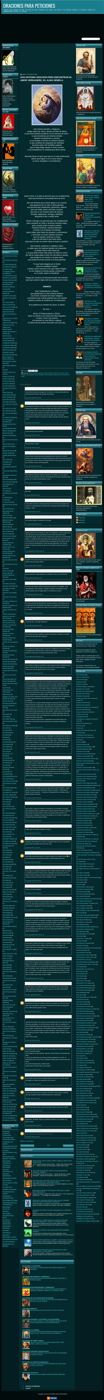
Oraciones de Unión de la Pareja (85, 841)
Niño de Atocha (7, 531)
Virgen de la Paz (7, 1093)
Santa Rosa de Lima (8, 989)
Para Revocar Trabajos (83, 1053)
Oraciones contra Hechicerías (84, 774)
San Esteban (6, 771)
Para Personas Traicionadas (84, 1013)
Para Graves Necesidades (83, 990)
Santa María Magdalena (10, 971)
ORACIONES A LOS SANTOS (31, 1266)
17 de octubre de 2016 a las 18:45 (33, 594)
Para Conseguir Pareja (82, 905)
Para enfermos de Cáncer (83, 1119)
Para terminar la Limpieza (83, 1211)
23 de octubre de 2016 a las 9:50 (33, 625)
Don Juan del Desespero (10, 413)
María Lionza (6, 515)
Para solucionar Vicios (82, 1204)
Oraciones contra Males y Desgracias (87, 790)
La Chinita (6, 491)
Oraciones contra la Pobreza (84, 809)
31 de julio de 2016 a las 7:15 (32, 495)
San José (5, 804)
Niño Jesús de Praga (9, 529)
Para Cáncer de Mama (82, 919)
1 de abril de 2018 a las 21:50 (32, 1040)
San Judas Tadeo (8, 829)
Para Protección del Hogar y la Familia (87, 1037)
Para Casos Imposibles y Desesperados (87, 898)
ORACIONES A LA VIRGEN (30, 1330)
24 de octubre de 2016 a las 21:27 (33, 640)
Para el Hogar (80, 1105)
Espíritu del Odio (7, 453)
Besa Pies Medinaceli (82, 709)
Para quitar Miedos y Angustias (85, 1197)
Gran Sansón (6, 459)
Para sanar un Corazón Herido (85, 1202)
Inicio (48, 1145)
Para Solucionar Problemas (84, 1070)
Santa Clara (6, 930)
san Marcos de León (8, 1120)
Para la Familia (80, 1133)
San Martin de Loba (8, 841)
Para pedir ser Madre (82, 1170)
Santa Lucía (6, 958)
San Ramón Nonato (8, 878)
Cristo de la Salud (8, 383)
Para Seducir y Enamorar (83, 1060)
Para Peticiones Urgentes (83, 1018)
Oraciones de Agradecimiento (84, 818)
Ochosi (5, 568)
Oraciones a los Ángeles (10, 592)
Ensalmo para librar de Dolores (85, 730)
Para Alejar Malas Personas (84, 864)
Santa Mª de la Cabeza (9, 980)
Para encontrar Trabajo (83, 1112)
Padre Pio (5, 688)
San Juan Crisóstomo (9, 818)
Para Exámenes (81, 973)
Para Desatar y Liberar (82, 922)
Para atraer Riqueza (82, 1079)
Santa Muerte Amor (8, 978)
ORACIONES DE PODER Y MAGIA (33, 1340)
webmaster (81, 522)
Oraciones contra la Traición (84, 811)
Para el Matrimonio (81, 1109)
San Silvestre (6, 885)
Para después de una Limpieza (85, 1100)
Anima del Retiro (7, 338)
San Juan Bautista (8, 813)
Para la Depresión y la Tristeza (85, 1131)
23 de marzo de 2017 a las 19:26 (33, 820)
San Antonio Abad (8, 719)
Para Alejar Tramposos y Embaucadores (88, 868)
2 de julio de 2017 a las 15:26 (32, 847)
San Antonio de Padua (9, 725)
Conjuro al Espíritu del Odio (84, 712)
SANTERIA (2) (7, 1233)
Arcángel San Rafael (9, 347)
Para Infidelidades (81, 992)
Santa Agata (6, 894)
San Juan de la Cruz (8, 827)
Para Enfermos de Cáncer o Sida (85, 964)
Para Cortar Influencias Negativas (86, 915)
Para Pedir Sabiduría (82, 1004)
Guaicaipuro (6, 462)
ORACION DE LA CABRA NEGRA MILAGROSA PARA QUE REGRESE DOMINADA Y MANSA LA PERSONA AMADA (50, 1220)
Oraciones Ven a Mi (82, 751)
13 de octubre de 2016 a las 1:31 (33, 578)
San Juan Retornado (9, 822)
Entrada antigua (68, 1146)
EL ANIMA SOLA (7, 1187)
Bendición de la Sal (81, 689)
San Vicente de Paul (8, 889)
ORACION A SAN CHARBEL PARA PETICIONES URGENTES (47, 1374)
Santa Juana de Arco (9, 953)
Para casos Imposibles (82, 1088)
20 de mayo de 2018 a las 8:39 (33, 1069)
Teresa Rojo (81, 517)
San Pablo (6, 857)
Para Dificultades (81, 931)
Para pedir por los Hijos (83, 1168)
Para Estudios (80, 966)
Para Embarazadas (81, 950)
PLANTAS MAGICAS (9, 1242)
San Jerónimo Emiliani (9, 797)
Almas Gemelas (80, 679)
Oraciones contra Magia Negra (85, 783)
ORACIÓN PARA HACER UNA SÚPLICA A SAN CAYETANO (47, 1310)
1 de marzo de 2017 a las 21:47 (33, 779)
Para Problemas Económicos (84, 1023)
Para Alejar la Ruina (82, 875)
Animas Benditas (7, 340)
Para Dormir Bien (81, 945)
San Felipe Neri (7, 778)
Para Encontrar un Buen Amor (85, 957)
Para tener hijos (80, 1207)
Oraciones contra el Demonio (84, 799)
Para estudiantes (81, 1123)
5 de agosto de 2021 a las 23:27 (33, 1125)
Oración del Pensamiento (10, 670)
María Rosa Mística (8, 517)
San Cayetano (7, 744)
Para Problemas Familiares (84, 1025)
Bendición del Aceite (82, 693)
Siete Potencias (7, 1035)
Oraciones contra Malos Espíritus (85, 792)
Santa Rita (6, 987)
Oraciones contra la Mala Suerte (85, 806)
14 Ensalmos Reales (9, 267)
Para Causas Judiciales (83, 901)
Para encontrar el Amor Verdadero (86, 1116)
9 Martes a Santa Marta (9, 298)
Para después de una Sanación (85, 1102)
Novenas (78, 739)
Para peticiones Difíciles (83, 1179)
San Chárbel (6, 746)
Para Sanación (80, 1058)
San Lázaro (6, 836)
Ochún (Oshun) (7, 571)
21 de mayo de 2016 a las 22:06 (33, 466)
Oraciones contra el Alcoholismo (85, 797)
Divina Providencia (8, 397)
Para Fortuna (80, 978)
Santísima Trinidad (8, 1029)
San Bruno (6, 739)
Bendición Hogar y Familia (83, 686)
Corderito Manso (7, 379)
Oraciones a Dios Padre (10, 579)
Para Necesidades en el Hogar (85, 997)
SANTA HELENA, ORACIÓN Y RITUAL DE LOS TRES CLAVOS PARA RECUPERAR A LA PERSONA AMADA (51, 1181)
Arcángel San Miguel (9, 345)
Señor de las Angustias (9, 1031)
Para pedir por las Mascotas (84, 1165)
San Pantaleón (7, 862)
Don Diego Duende (8, 402)
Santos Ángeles (7, 1026)
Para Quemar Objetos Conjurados (86, 1044)
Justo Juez (6, 488)
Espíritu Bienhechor (8, 428)
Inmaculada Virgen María (10, 471)
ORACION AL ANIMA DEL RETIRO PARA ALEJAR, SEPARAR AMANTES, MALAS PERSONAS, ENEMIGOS (91, 234)
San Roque (6, 880)
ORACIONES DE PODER (10, 1200)
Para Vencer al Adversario (83, 1077)
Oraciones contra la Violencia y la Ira (86, 813)
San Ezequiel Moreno (9, 776)
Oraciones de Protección (83, 832)
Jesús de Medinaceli (8, 479)
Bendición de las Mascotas (84, 691)
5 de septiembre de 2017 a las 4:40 (34, 909)
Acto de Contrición (81, 677)
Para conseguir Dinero (82, 1095)
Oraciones (79, 742)
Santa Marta (6, 965)
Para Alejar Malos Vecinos (83, 866)
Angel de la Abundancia (9, 314)
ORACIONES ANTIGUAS (10, 1239)
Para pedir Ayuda (81, 1147)
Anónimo (28, 403)
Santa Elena (6, 937)
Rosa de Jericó (7, 701)
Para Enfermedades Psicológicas (85, 962)
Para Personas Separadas (84, 1011)
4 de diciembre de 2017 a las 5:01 (33, 953)
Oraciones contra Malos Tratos (85, 795)
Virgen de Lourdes (8, 1056)
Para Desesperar (81, 924)
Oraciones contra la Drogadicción (85, 804)
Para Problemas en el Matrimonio (86, 1027)
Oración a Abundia (8, 614)
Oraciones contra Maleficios (84, 787)
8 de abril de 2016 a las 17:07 (32, 435)
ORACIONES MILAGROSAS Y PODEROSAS (36, 1276)
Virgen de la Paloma (8, 1091)
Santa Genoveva (7, 944)
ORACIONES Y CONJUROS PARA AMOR (8, 1215)
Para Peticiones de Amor (83, 1020)
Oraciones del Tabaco (82, 843)
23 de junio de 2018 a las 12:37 (33, 1084)
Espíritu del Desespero (9, 446)
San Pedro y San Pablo (9, 871)
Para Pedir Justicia (81, 1002)
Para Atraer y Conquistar (83, 889)
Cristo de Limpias (8, 381)
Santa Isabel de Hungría (10, 949)
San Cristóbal (6, 758)
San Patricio (6, 866)
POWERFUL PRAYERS (9, 1189)
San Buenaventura (8, 742)
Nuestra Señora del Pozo (10, 560)
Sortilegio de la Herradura (83, 1216)
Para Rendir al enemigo (83, 1051)
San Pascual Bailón (8, 864)
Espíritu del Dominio (8, 450)
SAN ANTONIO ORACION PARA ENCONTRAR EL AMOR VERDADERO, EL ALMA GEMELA (50, 1250)
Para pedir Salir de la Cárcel (84, 1154)
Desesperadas (30, 1000)
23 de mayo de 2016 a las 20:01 (33, 482)
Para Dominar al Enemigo (83, 943)
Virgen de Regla (7, 1060)
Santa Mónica (7, 985)
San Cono (5, 751)
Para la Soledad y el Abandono (85, 1140)
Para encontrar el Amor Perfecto (85, 1114)
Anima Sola (6, 336)
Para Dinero (79, 936)
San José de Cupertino (9, 808)
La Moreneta (6, 497)
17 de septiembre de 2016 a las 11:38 (34, 551)
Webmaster (81, 520)
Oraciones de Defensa (82, 823)
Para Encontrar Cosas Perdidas (85, 955)
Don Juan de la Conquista (10, 404)
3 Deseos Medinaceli (9, 280)
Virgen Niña (6, 1049)
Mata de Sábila (7, 524)
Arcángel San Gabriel (9, 343)
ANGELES (6, 1211)
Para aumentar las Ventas (83, 1081)
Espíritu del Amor (8, 444)
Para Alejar (79, 861)
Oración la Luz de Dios (9, 675)
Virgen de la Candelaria (9, 1071)
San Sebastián (7, 882)
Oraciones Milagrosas (82, 749)
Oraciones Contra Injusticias (84, 746)
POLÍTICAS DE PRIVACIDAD (33, 1386)
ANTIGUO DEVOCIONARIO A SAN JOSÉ (10, 1152)
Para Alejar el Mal (81, 873)
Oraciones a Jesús (8, 583)
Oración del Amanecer (9, 659)
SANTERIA (6, 1230)
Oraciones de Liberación (83, 825)
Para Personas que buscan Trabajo (86, 1016)
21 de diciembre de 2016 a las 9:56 (34, 673)
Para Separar (80, 1065)
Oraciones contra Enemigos (84, 767)
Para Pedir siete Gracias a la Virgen (86, 1009)
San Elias (5, 765)
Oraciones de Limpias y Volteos (85, 827)
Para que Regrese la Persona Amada (87, 1186)
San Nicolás (6, 850)
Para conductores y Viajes (83, 1093)
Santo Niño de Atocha (9, 1011)
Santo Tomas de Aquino (9, 1022)
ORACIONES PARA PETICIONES (29, 5)
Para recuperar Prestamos (84, 1200)
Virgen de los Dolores (9, 1104)
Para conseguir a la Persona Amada (86, 1098)
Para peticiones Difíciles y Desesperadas (88, 1182)
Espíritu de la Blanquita (9, 435)
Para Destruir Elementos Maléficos (86, 927)
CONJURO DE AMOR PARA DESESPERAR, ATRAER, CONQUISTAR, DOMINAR (92, 338)
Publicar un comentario (27, 1141)
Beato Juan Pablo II (8, 350)
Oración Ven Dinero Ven (83, 850)
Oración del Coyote (8, 661)
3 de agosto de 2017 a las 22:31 (33, 880)
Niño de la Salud (7, 534)
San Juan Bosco (7, 815)
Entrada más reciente (27, 1146)
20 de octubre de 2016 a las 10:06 (33, 613)
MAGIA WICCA (7, 1180)
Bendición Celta (80, 684)
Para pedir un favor (81, 1175)
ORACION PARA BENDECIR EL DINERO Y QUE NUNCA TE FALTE (53, 1240)
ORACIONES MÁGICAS (29, 1308)
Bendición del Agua (81, 696)
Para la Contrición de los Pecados (86, 1128)
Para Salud (79, 1056)
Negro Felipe (6, 527)
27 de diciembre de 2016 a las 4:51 (34, 727)
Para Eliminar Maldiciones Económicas (87, 948)
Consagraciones (81, 716)
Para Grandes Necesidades (84, 985)
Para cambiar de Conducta (84, 1084)
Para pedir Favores (81, 1149)
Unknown (28, 618)
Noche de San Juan (8, 536)
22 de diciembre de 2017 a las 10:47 (34, 978)
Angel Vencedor (7, 311)
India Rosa (6, 464)
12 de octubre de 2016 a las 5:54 (33, 565)
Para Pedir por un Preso (83, 1006)
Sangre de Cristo (7, 892)
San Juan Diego (7, 820)
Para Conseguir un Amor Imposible (86, 910)
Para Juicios (79, 995)
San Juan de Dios (8, 824)
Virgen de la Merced (8, 1088)
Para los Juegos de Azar (83, 1142)
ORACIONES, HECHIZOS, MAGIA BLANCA (35, 1351)
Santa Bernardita (7, 908)
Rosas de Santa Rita (9, 703)
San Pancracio (7, 859)
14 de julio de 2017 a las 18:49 (33, 862)
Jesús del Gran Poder (9, 482)
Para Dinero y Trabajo (82, 938)
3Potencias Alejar (8, 287)
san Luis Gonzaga (8, 1118)
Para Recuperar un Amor (83, 1048)
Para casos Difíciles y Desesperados (86, 1086)
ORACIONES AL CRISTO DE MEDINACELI (35, 1362)
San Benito (6, 735)
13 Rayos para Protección (10, 260)
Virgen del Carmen (8, 1109)
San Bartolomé (7, 732)
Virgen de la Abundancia (10, 1067)
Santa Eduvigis (7, 935)
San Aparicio (6, 730)
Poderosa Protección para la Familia (86, 1214)
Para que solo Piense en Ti (84, 1195)
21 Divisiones (6, 269)
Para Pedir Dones (81, 999)
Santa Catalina (7, 919)
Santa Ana (6, 899)
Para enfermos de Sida (83, 1121)
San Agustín (6, 714)
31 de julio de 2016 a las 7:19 (32, 511)
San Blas (5, 737)
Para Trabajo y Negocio (83, 1074)
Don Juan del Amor (8, 411)
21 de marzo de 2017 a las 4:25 (33, 798)
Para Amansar (80, 880)
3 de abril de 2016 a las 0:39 (32, 422)
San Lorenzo (6, 832)
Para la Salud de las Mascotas (85, 1138)
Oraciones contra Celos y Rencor (85, 758)
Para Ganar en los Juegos (83, 983)
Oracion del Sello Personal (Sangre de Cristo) (9, 575)
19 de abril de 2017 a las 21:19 (33, 833)
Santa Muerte (6, 976)
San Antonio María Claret (10, 721)
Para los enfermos (81, 1145)
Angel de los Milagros (9, 322)
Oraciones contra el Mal (83, 802)
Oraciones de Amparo (82, 820)
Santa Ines (6, 947)
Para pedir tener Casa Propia (84, 1172)
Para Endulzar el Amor (82, 959)
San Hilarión (6, 790)
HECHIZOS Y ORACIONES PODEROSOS (7, 1222)
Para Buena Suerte (81, 891)
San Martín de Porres (9, 843)
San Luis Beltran (7, 834)
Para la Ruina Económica (83, 1135)
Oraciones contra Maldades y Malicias (87, 785)
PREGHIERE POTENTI (9, 1178)
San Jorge (6, 801)
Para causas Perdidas (82, 1091)
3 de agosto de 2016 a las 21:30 (33, 524)
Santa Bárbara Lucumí (9, 917)
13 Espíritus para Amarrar (10, 256)
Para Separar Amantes (82, 1067)
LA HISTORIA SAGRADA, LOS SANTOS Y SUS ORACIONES (41, 1319)
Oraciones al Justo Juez (10, 597)
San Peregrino (7, 875)
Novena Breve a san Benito (84, 737)
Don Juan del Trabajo (9, 417)
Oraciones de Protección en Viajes (86, 839)
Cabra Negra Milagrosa (9, 365)
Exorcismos (79, 732)
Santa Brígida (7, 912)
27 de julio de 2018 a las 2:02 (32, 1098)
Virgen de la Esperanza (9, 1080)
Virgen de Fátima (8, 1051)
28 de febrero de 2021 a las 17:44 (33, 1110)
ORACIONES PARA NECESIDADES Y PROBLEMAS (38, 1287)
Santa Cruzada (7, 933)
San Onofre (6, 855)
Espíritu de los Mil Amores (10, 439)
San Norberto (6, 852)
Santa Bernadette (8, 905)
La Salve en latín (7, 502)
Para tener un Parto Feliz (83, 1209)
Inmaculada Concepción (10, 466)
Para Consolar (80, 912)
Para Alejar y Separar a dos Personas (87, 877)
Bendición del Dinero (82, 702)
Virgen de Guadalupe (9, 1053)
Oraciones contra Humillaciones (85, 776)
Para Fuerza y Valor (82, 980)
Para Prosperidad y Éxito (83, 1030)
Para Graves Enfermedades (84, 988)
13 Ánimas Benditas (8, 264)
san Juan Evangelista (9, 1115)
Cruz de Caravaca (8, 386)
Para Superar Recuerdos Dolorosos (86, 1072)
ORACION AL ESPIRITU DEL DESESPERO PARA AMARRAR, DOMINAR (92, 270)
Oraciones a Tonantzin (9, 586)
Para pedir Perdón (81, 1152)
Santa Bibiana (7, 910)
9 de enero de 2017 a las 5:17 (32, 752)
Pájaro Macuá (7, 694)
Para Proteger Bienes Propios (84, 1039)
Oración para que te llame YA (84, 859)
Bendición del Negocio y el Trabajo (86, 707)
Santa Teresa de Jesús (9, 992)
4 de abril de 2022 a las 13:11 (32, 1136)
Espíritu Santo (7, 433)
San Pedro (6, 869)
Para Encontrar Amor (82, 952)
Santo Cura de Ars (8, 1005)
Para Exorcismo (80, 971)
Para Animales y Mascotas (84, 887)
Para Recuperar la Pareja (83, 1046)
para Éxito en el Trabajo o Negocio (86, 1221)
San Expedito (6, 774)
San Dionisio (6, 762)
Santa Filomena (7, 940)
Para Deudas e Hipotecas (83, 929)
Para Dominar (80, 941)
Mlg (26, 556)
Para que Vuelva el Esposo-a (84, 1193)
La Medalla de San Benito (83, 735)
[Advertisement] (52, 27)
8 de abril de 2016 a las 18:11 (32, 447)
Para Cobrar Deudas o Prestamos (86, 903)
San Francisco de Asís (9, 781)
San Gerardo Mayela (9, 787)
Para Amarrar (80, 882)
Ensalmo (78, 728)
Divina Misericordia (8, 395)
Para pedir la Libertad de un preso (86, 1156)
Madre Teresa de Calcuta (10, 504)
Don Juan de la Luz (8, 408)
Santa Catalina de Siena (10, 926)
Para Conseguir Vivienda (83, 908)
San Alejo (5, 716)
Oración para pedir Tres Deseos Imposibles (88, 855)
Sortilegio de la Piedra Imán (84, 1218)
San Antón (6, 728)
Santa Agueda (7, 896)
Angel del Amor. (7, 325)
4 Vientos (5, 289)
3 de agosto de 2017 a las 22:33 (33, 893)
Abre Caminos (80, 675)
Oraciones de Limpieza (83, 830)
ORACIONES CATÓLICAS (30, 1373)
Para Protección (81, 1032)
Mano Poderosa (7, 509)
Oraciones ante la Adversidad (84, 754)
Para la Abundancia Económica (85, 1126)
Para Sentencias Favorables (84, 1062)
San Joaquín (6, 799)
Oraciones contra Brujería (83, 756)
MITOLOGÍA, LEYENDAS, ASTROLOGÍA (7, 1133)
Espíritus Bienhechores (9, 455)
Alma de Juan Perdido (9, 307)
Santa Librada (7, 956)
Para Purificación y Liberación (84, 1041)
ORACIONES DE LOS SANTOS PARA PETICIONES (38, 1298)
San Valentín (6, 887)
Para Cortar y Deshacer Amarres (85, 917)
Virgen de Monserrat (8, 1058)
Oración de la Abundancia (10, 642)
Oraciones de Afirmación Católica (85, 816)
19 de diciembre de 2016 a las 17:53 (34, 656)
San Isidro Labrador (8, 795)
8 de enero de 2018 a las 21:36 (33, 1011)
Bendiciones (79, 682)
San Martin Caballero (9, 839)
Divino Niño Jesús (8, 399)
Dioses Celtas (7, 392)
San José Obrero (7, 806)
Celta (4, 370)
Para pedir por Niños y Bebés (84, 1159)
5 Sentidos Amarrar (8, 295)
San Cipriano (6, 749)
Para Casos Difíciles (82, 896)
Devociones (79, 725)
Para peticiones (80, 1177)
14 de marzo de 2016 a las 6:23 (33, 397)
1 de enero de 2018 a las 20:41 (33, 994)
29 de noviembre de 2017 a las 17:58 (34, 934)
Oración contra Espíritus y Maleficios (86, 852)
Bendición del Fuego (82, 705)
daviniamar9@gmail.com (33, 1130)
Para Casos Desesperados (84, 894)
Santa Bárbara (7, 915)
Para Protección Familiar (83, 1034)
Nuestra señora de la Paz (10, 564)
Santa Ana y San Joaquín (10, 901)
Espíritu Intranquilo (8, 431)
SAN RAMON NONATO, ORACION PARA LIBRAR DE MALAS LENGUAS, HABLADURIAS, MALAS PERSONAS (92, 356)
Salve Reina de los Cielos (10, 710)
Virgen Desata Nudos (9, 1046)
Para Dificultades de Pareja (84, 934)
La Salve (5, 500)
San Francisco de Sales (9, 783)
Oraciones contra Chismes (84, 761)
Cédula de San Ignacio (82, 723)
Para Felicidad (80, 976)
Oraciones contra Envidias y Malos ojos (87, 770)
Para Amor (79, 884)
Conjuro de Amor (81, 714)
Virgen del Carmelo (8, 1106)
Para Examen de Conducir (84, 969)
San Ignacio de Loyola (9, 792)
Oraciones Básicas (81, 744)
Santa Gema (6, 942)
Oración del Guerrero (9, 664)
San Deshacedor (7, 760)
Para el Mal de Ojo (81, 1107)
